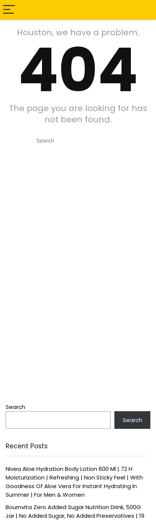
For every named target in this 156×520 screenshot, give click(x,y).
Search (15, 407)
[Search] (144, 10)
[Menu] (9, 10)
